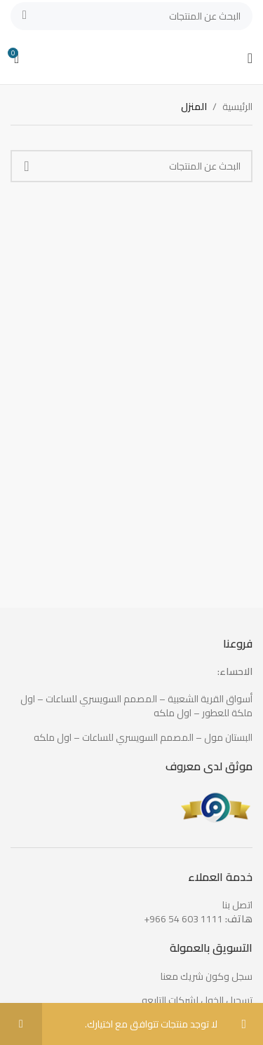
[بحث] (131, 16)
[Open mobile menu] (250, 58)
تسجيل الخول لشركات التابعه (197, 1001)
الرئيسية (237, 106)
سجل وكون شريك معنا (206, 977)
